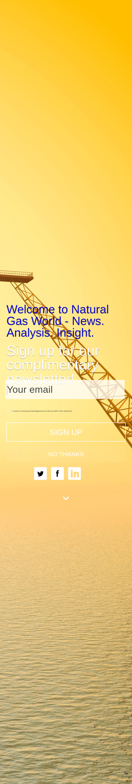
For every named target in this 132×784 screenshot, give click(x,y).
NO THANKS (66, 454)
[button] (65, 320)
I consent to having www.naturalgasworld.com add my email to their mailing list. (41, 411)
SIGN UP (66, 432)
